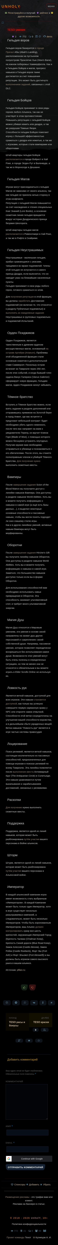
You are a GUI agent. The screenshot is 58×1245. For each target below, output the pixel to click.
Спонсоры (18, 1184)
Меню (51, 6)
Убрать (45, 1184)
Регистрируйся (14, 13)
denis (49, 36)
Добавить (32, 1184)
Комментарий (14, 1081)
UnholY (11, 6)
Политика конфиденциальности (29, 1224)
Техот (28, 1237)
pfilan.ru (21, 970)
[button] (29, 1159)
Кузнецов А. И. (43, 1237)
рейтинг (42, 13)
